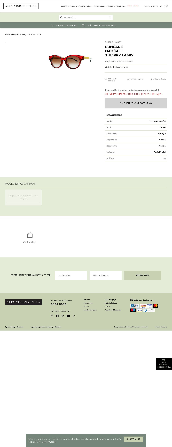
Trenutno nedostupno (136, 103)
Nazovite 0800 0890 (64, 25)
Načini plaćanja (111, 303)
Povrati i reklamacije (113, 310)
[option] (19, 42)
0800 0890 (58, 304)
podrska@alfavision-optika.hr (99, 25)
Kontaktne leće (100, 6)
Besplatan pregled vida (116, 6)
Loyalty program (90, 310)
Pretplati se (142, 275)
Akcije (136, 6)
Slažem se (133, 439)
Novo (130, 6)
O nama (147, 6)
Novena (164, 327)
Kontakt (154, 6)
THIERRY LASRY (34, 35)
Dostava (108, 306)
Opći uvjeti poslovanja (14, 327)
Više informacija (47, 442)
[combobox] (86, 17)
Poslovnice (88, 303)
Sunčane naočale (68, 6)
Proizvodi (20, 35)
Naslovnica (10, 35)
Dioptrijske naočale (84, 6)
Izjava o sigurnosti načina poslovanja (46, 327)
